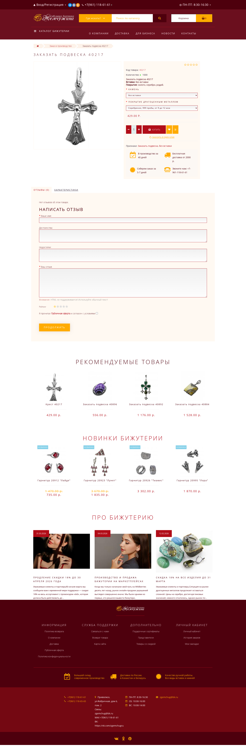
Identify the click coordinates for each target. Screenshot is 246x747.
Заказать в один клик (163, 137)
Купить (154, 129)
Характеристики (66, 189)
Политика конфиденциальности (54, 656)
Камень (133, 89)
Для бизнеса (146, 33)
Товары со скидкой (145, 643)
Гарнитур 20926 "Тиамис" (146, 480)
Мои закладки (192, 643)
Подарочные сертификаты (146, 631)
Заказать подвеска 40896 (100, 404)
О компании (99, 33)
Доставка (122, 33)
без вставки (165, 145)
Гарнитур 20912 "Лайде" (54, 480)
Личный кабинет (191, 631)
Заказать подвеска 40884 (192, 404)
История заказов (192, 637)
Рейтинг (42, 306)
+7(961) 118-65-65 (76, 701)
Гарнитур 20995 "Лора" (192, 480)
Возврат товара (100, 637)
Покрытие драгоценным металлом (153, 102)
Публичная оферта (54, 650)
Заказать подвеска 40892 (146, 404)
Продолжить (54, 327)
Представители (146, 637)
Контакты (190, 33)
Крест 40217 (54, 404)
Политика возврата (54, 631)
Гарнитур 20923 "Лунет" (100, 480)
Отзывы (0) (41, 189)
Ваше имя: (46, 215)
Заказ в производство (61, 45)
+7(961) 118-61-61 (76, 697)
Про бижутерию (123, 517)
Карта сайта (100, 643)
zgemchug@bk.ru (169, 697)
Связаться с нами (100, 631)
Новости (169, 33)
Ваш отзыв (46, 266)
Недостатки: (45, 247)
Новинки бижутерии (123, 438)
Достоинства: (46, 227)
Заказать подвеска (148, 145)
